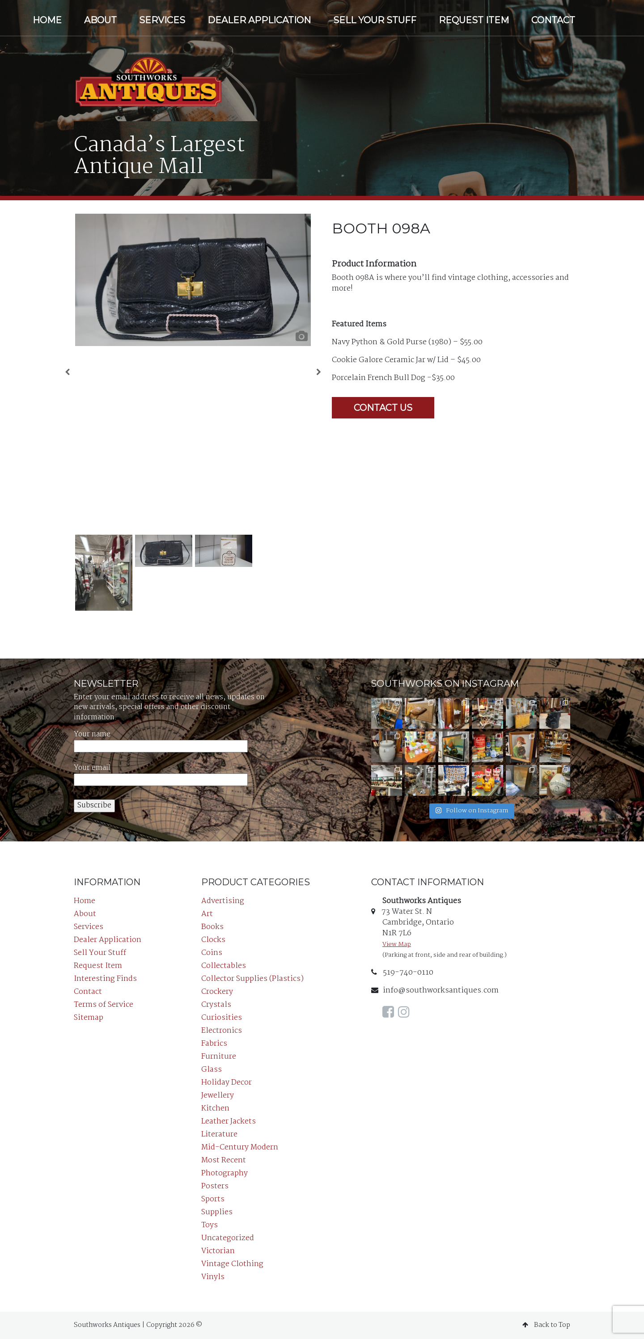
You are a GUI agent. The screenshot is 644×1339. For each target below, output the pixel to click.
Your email (161, 774)
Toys (209, 1225)
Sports (213, 1199)
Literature (219, 1134)
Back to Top (546, 1325)
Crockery (217, 992)
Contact (553, 20)
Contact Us (383, 407)
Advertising (222, 901)
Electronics (221, 1031)
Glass (211, 1070)
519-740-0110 (402, 973)
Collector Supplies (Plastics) (252, 979)
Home (47, 20)
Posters (215, 1186)
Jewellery (217, 1096)
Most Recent (223, 1160)
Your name (161, 741)
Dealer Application (259, 20)
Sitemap (88, 1018)
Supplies (217, 1212)
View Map (396, 944)
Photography (224, 1173)
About (100, 20)
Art (207, 914)
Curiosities (221, 1018)
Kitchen (215, 1108)
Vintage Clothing (232, 1264)
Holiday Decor (226, 1083)
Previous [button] (67, 374)
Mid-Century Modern (239, 1147)
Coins (211, 953)
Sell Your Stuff (374, 20)
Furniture (218, 1057)
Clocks (213, 940)
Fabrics (214, 1044)
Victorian (218, 1251)
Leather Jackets (228, 1121)
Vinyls (213, 1277)
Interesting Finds (105, 979)
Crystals (216, 1005)
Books (212, 927)
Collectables (223, 966)
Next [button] (319, 374)
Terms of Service (103, 1005)
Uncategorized (227, 1238)
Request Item (474, 20)
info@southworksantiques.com (435, 990)
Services (162, 20)
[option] (193, 280)
